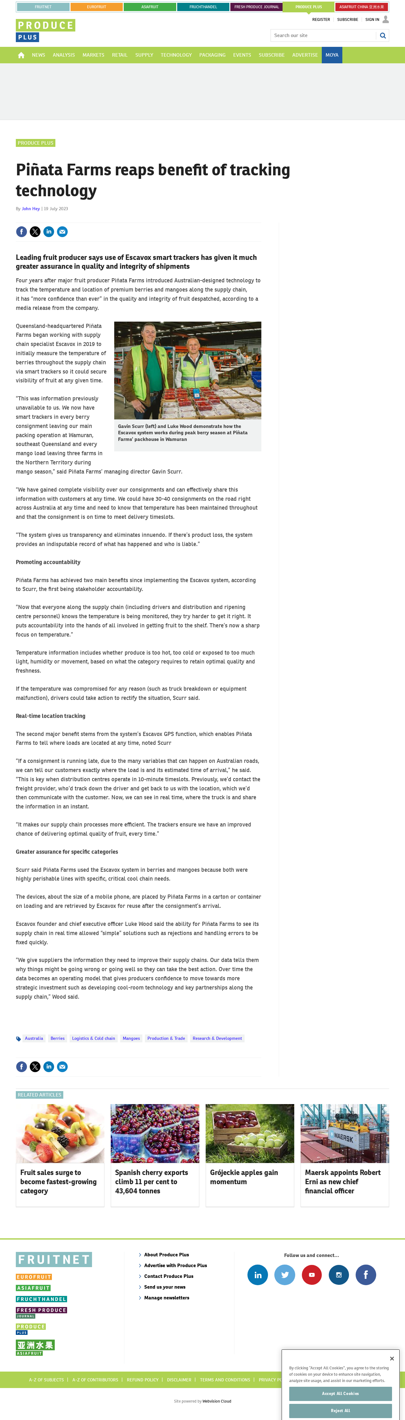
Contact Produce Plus (168, 1276)
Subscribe (347, 19)
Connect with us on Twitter (284, 1275)
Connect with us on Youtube (312, 1275)
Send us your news (164, 1287)
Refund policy (143, 1380)
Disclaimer (179, 1380)
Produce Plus (35, 143)
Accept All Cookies (340, 1406)
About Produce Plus (166, 1254)
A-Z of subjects (46, 1380)
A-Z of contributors (95, 1380)
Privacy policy (275, 1380)
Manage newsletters (166, 1297)
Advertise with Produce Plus (175, 1265)
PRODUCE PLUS (309, 6)
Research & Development (217, 1038)
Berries (58, 1038)
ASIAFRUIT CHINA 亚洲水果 (362, 6)
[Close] (392, 1371)
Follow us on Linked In (257, 1275)
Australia (34, 1038)
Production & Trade (166, 1038)
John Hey (31, 208)
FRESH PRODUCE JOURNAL (256, 6)
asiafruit (150, 6)
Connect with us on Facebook (366, 1275)
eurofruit (96, 6)
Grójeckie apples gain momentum (244, 1177)
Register (321, 19)
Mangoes (131, 1038)
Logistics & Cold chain (93, 1038)
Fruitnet (43, 6)
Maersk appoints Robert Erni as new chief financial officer (343, 1182)
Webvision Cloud (216, 1401)
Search (383, 35)
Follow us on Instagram (338, 1275)
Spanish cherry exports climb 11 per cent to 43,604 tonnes (151, 1182)
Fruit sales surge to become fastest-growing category (58, 1182)
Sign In (372, 19)
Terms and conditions (225, 1380)
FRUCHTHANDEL (203, 6)
